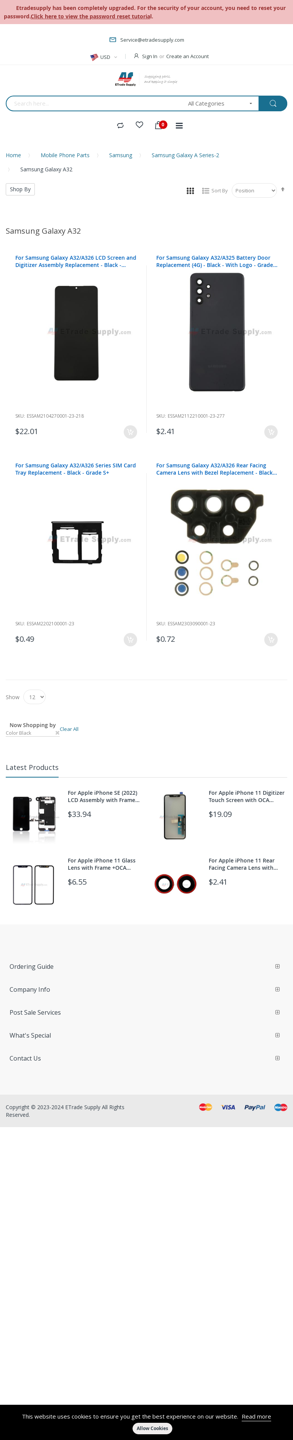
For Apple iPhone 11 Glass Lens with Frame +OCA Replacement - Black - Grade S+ (104, 864)
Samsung (120, 155)
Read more (256, 1416)
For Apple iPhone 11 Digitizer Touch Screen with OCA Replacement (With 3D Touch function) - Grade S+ (247, 796)
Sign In (149, 56)
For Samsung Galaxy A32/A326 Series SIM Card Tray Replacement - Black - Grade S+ (75, 469)
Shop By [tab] (20, 189)
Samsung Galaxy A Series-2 (185, 155)
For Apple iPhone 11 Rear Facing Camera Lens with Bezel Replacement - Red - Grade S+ (243, 864)
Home (13, 155)
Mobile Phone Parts (65, 155)
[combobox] (94, 103)
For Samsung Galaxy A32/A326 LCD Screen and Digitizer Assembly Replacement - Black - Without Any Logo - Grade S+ (75, 261)
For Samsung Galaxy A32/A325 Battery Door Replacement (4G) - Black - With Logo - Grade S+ (214, 261)
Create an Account (187, 56)
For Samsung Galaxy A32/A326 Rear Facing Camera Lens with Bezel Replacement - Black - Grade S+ (216, 469)
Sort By (219, 190)
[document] (146, 1422)
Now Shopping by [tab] (33, 725)
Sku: (20, 416)
